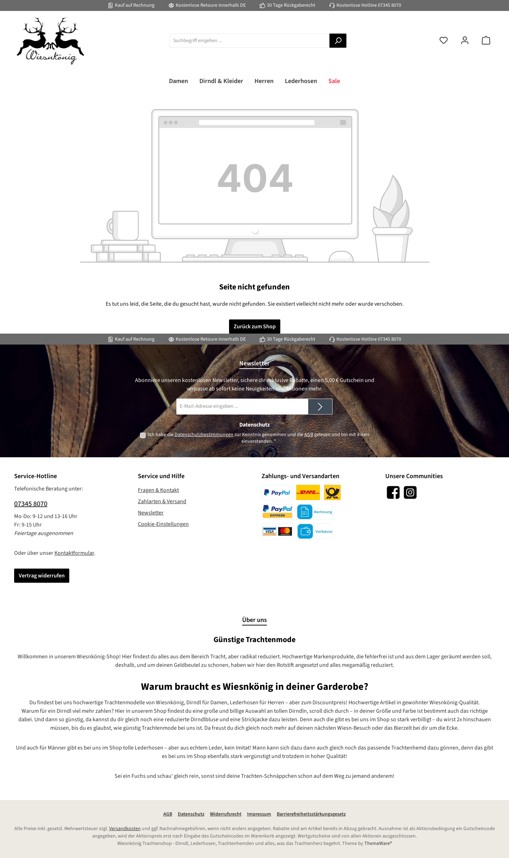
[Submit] (320, 407)
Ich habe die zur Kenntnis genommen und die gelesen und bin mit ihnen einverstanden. (258, 438)
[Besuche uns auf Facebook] (393, 492)
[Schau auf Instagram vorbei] (410, 492)
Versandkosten (125, 828)
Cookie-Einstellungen (163, 524)
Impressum (259, 814)
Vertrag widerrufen (42, 576)
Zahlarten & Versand (162, 501)
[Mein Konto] (465, 41)
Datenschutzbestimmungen (204, 434)
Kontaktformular (74, 553)
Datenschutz (191, 814)
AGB (308, 434)
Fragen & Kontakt (158, 490)
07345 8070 (389, 5)
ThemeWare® (378, 843)
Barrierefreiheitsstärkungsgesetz (311, 814)
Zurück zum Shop (255, 326)
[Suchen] (337, 41)
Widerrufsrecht (225, 814)
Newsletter (151, 513)
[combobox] (250, 41)
